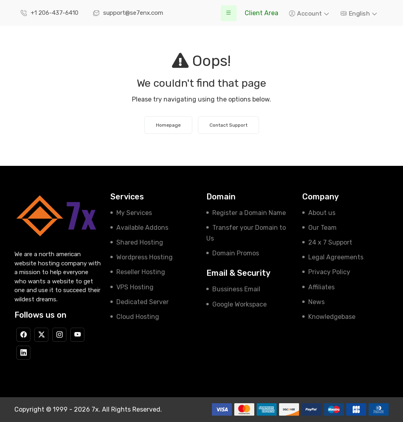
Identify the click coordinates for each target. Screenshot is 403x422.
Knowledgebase (331, 316)
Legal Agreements (335, 257)
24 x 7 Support (330, 242)
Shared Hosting (139, 242)
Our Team (322, 227)
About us (321, 213)
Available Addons (142, 227)
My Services (134, 213)
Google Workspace (239, 304)
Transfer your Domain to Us (246, 233)
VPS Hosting (135, 287)
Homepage (168, 125)
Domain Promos (235, 253)
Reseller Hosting (140, 272)
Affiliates (321, 287)
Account (306, 13)
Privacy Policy (329, 272)
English (356, 13)
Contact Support (228, 125)
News (316, 302)
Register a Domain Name (249, 213)
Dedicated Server (142, 302)
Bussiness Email (236, 289)
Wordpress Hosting (144, 257)
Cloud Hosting (137, 316)
